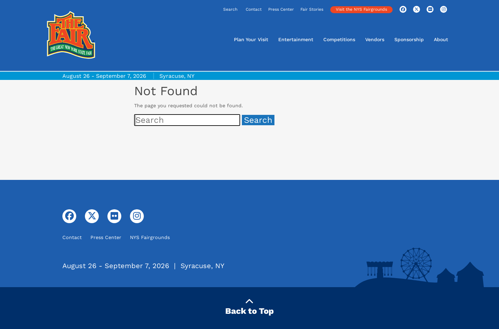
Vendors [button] (374, 39)
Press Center (281, 9)
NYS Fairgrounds (150, 237)
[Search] (208, 10)
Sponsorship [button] (409, 39)
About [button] (441, 39)
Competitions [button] (339, 39)
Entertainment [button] (295, 39)
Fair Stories (311, 9)
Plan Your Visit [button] (251, 39)
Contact (254, 9)
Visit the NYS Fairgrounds (361, 9)
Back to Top (249, 307)
